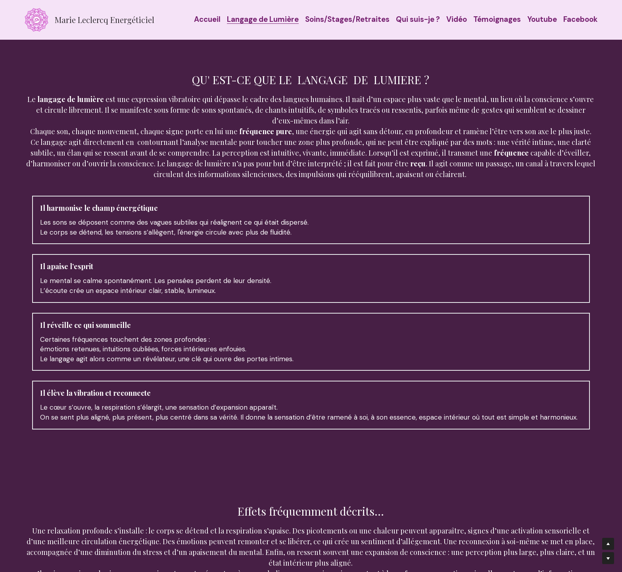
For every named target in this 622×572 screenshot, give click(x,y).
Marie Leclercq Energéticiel (104, 19)
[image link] (36, 19)
